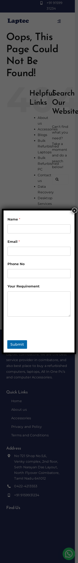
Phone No (16, 264)
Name (13, 219)
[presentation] (39, 337)
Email (13, 242)
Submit (17, 344)
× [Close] (74, 210)
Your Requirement (23, 286)
